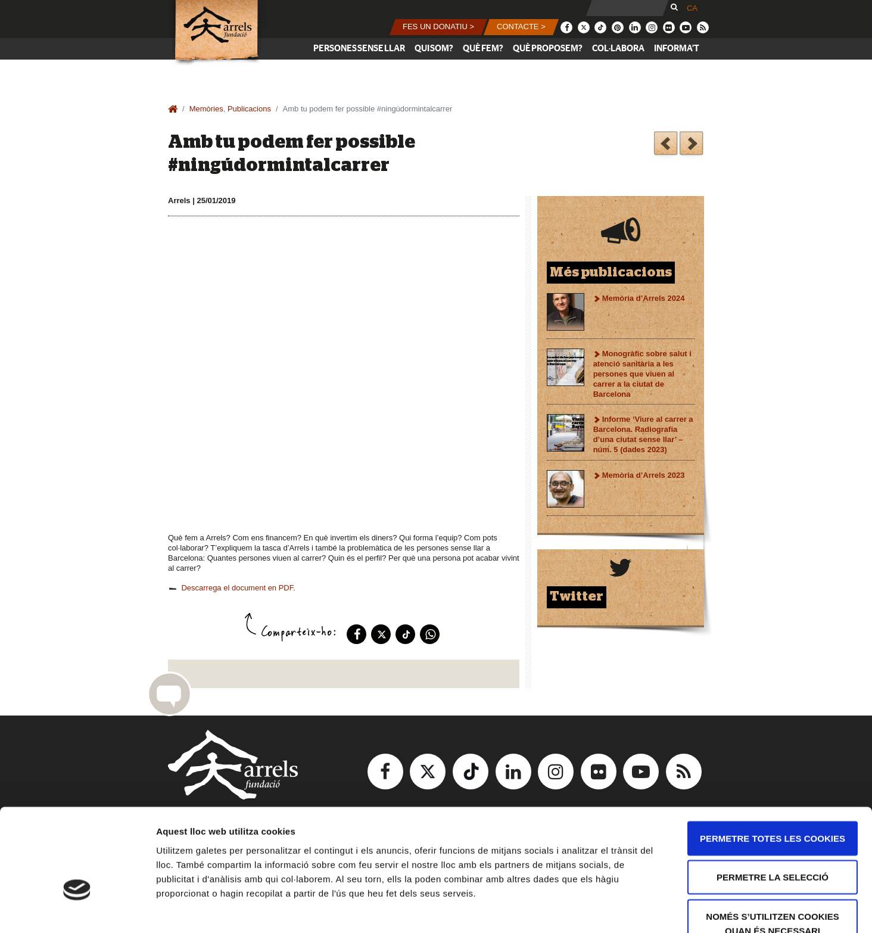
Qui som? (434, 48)
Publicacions (249, 108)
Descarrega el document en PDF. (238, 587)
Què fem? (483, 48)
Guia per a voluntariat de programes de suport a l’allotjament (691, 145)
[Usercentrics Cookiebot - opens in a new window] (77, 910)
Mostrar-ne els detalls (685, 909)
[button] (438, 27)
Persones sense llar (359, 48)
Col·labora (618, 48)
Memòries (206, 108)
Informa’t (676, 48)
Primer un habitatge (665, 145)
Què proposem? (548, 48)
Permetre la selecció (773, 802)
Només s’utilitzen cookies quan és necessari (772, 847)
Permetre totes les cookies (772, 762)
